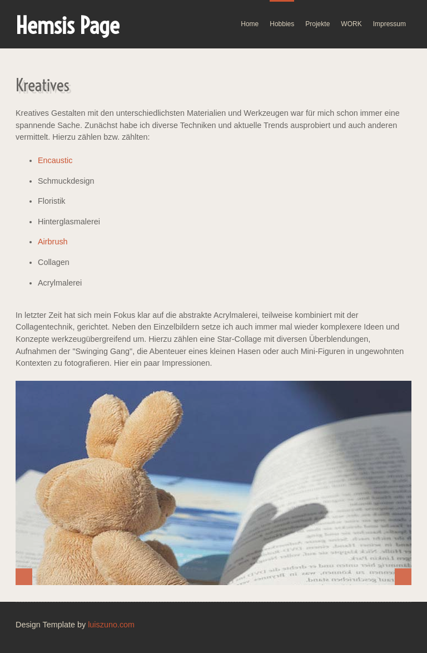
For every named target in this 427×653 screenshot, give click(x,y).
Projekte (317, 24)
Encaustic (55, 160)
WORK (351, 24)
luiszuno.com (111, 624)
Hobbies (282, 24)
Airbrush (53, 241)
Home (250, 24)
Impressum (389, 24)
